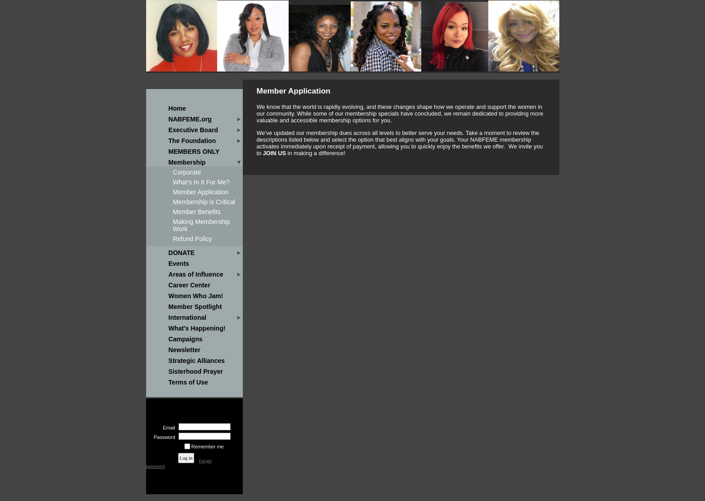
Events (179, 263)
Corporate (187, 172)
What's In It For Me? (201, 182)
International (187, 317)
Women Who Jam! (196, 296)
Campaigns (186, 339)
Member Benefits (197, 211)
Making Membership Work (201, 225)
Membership (187, 162)
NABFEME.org (190, 119)
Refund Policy (192, 238)
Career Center (189, 285)
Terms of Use (188, 382)
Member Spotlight (195, 306)
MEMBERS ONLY (194, 151)
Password (162, 437)
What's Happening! (197, 328)
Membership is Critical (204, 202)
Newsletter (185, 349)
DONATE (182, 252)
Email (167, 427)
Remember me (208, 446)
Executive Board (193, 130)
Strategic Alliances (197, 360)
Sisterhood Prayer (196, 371)
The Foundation (192, 140)
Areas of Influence (196, 274)
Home (177, 108)
